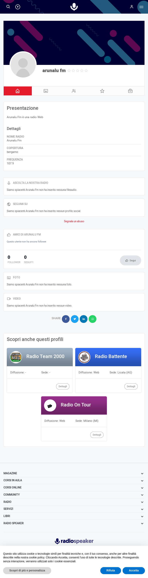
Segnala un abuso (74, 221)
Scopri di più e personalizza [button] (27, 570)
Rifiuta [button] (110, 570)
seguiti (26, 259)
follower (13, 259)
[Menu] (132, 7)
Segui (133, 260)
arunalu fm (54, 70)
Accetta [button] (134, 570)
